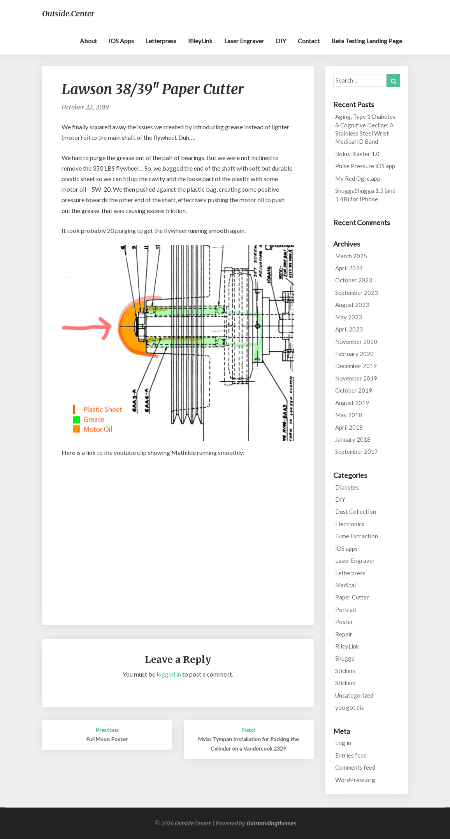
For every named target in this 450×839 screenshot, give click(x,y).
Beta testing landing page (366, 40)
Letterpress (161, 40)
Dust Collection (355, 511)
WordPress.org (355, 779)
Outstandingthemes (271, 823)
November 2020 (356, 341)
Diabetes (347, 487)
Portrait (346, 609)
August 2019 (352, 402)
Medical (345, 585)
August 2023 (352, 304)
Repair (343, 634)
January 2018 (353, 439)
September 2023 (356, 292)
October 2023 (353, 280)
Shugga (345, 658)
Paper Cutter (352, 597)
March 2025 (351, 255)
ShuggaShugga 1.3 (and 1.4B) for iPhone (365, 194)
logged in (168, 674)
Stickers (345, 670)
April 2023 (349, 329)
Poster (344, 621)
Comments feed (355, 767)
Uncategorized (354, 695)
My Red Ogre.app (357, 178)
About (88, 40)
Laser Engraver (244, 40)
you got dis (349, 707)
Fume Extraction (356, 535)
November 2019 (356, 378)
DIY (281, 40)
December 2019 (356, 365)
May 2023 (348, 317)
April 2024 (349, 267)
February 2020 (354, 353)
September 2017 (356, 451)
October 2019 (353, 390)
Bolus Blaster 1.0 (357, 153)
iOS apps (121, 40)
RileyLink (200, 40)
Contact (309, 40)
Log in (343, 742)
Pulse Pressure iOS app (365, 165)
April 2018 (349, 427)
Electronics (349, 523)
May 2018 (348, 414)
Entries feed (351, 755)
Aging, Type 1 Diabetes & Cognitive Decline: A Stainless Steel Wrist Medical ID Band (365, 129)
